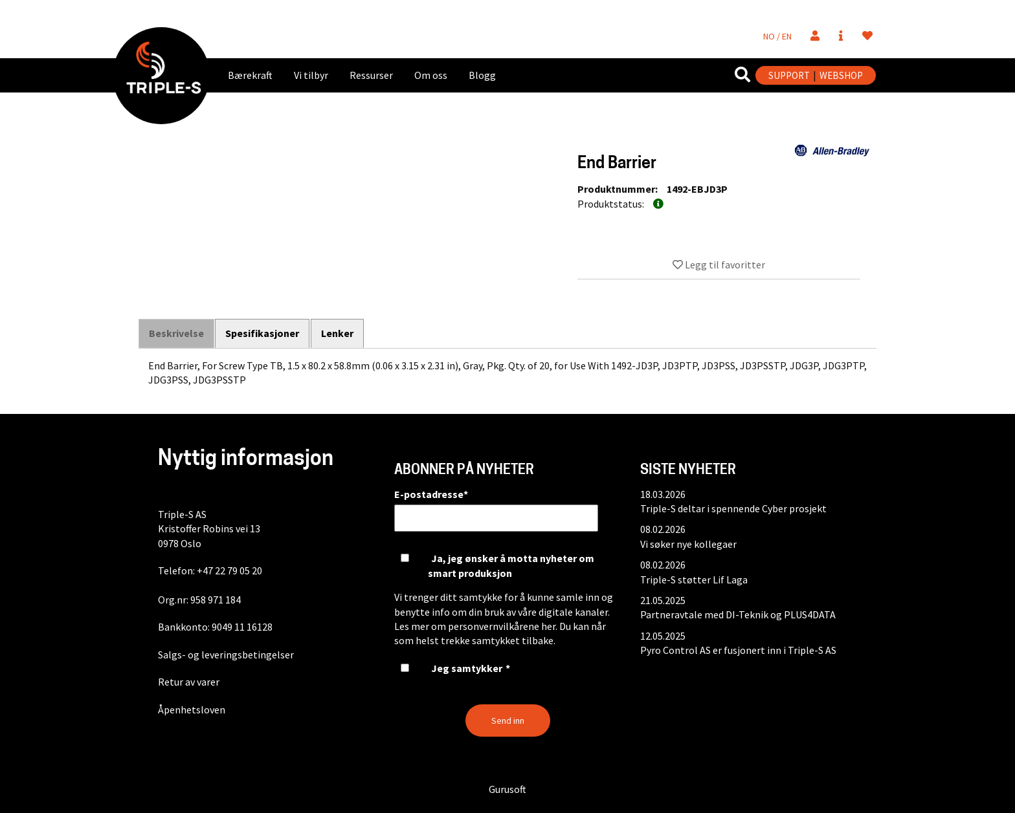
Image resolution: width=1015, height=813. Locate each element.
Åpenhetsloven (191, 709)
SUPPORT (789, 75)
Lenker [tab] (338, 333)
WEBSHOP (841, 75)
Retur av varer (188, 681)
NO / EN (777, 36)
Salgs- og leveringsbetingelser (226, 654)
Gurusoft (507, 789)
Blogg (482, 75)
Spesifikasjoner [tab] (263, 333)
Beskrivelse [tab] (176, 333)
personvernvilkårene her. (502, 626)
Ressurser (371, 75)
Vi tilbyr (311, 75)
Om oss (430, 75)
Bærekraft (250, 75)
